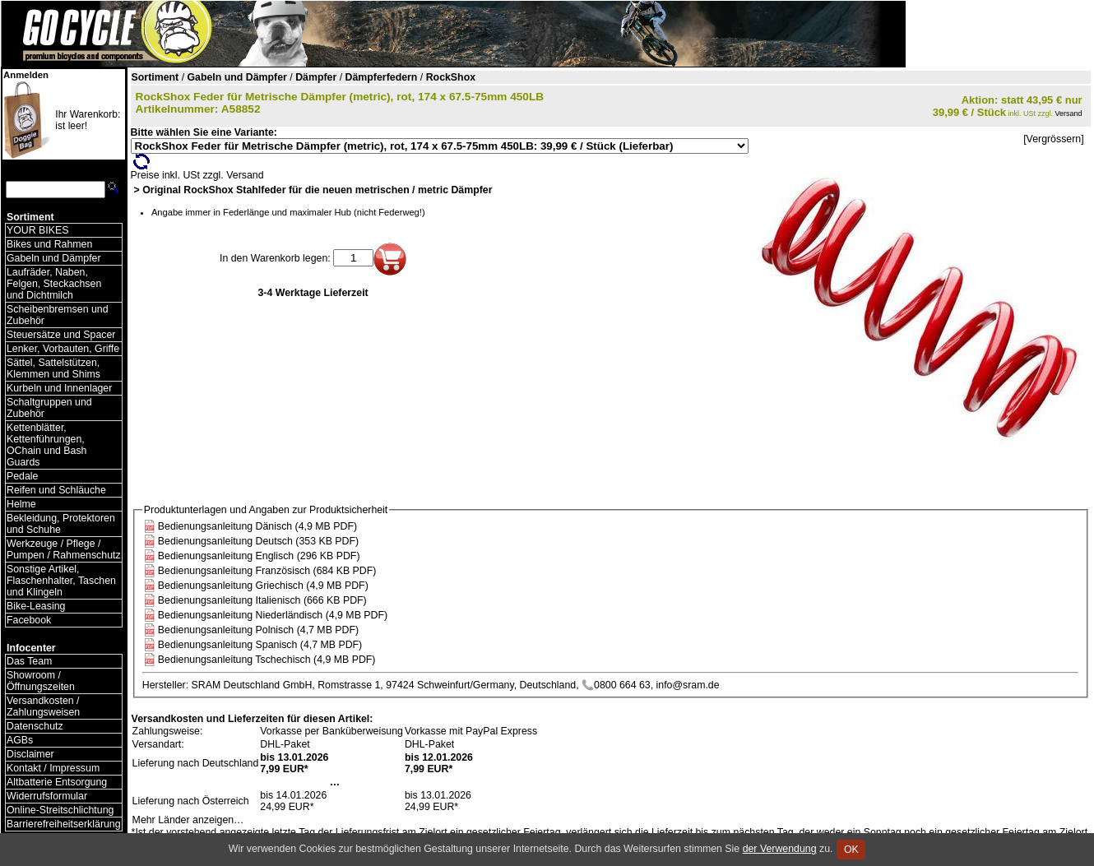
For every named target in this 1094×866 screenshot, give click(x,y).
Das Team (29, 661)
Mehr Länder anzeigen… (188, 820)
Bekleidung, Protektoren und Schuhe (61, 523)
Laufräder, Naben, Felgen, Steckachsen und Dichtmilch (54, 283)
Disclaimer (30, 754)
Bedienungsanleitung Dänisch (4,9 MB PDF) (257, 526)
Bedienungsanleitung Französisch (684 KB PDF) (267, 571)
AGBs (20, 740)
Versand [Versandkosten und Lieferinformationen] (1068, 113)
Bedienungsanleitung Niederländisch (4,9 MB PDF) (272, 615)
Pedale (22, 476)
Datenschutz (35, 726)
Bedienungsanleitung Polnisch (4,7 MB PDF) (258, 630)
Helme (21, 504)
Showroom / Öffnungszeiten (41, 680)
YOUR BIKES (37, 230)
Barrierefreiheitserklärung (64, 824)
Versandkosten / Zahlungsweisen (43, 706)
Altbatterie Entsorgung (57, 782)
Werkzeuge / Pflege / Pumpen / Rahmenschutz (64, 549)
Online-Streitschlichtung (60, 810)
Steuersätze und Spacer (61, 334)
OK (851, 849)
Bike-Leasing (36, 606)
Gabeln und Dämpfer (54, 258)
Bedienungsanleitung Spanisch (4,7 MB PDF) (260, 645)
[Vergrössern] (1053, 139)
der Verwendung (780, 848)
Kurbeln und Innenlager (59, 388)
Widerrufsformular (47, 796)
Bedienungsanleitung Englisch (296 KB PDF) (259, 556)
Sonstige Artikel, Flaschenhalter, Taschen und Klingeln (61, 580)
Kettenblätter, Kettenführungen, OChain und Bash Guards (46, 445)
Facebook (29, 620)
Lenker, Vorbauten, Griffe (63, 348)
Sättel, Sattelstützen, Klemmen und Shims (53, 368)
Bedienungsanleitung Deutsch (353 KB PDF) (258, 541)
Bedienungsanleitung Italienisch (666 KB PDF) (262, 600)
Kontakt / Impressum (53, 768)
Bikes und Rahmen (49, 244)
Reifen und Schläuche (56, 490)
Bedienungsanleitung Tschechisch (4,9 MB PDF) (267, 659)
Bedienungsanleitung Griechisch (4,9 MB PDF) (263, 585)
